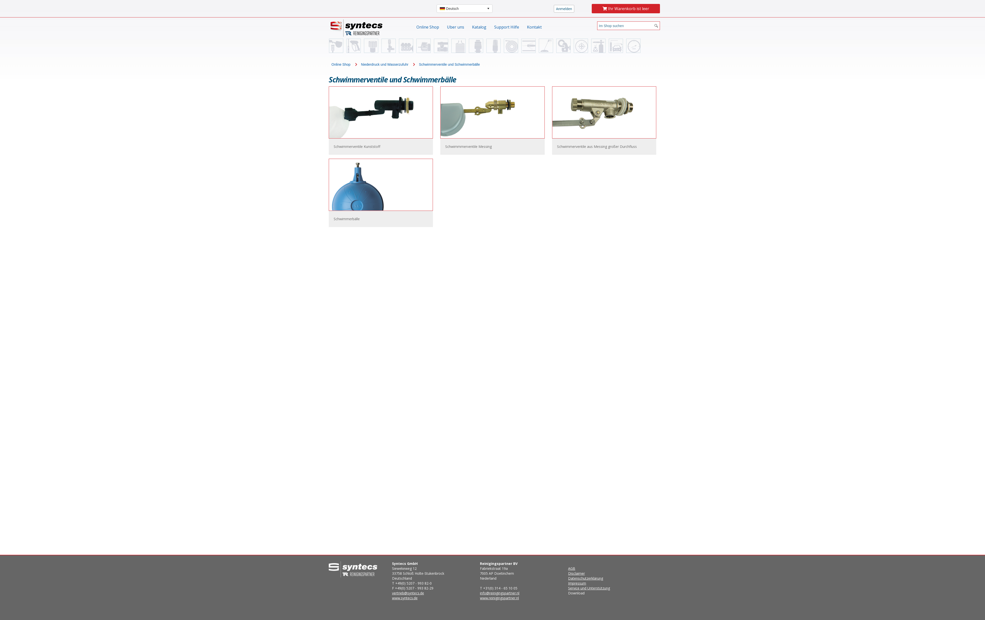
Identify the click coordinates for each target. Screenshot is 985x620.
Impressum (577, 583)
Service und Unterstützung (589, 588)
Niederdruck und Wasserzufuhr (384, 64)
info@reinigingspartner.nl (499, 593)
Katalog (479, 27)
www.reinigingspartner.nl (499, 598)
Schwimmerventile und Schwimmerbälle (449, 64)
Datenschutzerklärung (585, 578)
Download (589, 580)
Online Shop (427, 27)
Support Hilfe (506, 27)
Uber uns (455, 27)
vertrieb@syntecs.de (408, 593)
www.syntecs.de (405, 598)
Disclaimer (576, 573)
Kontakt (534, 27)
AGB (571, 568)
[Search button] (656, 25)
